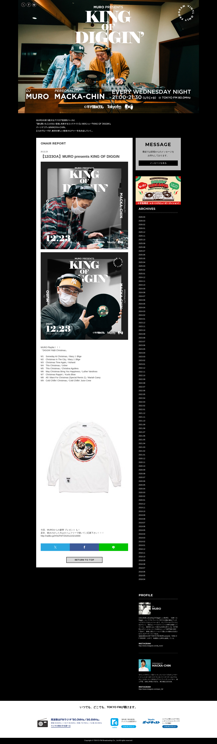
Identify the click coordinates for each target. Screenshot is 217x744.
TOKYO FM (114, 107)
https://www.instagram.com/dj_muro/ (151, 646)
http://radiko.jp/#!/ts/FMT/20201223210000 (60, 536)
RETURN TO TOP (84, 559)
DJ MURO (37, 94)
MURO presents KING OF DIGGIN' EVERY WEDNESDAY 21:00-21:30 (109, 24)
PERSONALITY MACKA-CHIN (79, 94)
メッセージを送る (158, 163)
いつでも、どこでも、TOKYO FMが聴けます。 (108, 707)
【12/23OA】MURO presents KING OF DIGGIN (80, 156)
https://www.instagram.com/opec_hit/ (151, 689)
